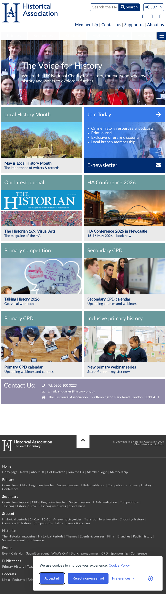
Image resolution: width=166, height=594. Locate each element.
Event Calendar (13, 553)
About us (155, 25)
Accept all (52, 578)
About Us (37, 472)
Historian (146, 36)
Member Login (97, 472)
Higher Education (109, 36)
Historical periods (14, 519)
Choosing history (132, 519)
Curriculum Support (15, 502)
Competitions (117, 485)
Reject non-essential (88, 578)
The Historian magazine (18, 536)
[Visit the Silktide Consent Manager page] (150, 578)
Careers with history (16, 523)
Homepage (10, 472)
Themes (71, 536)
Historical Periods (50, 536)
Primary (14, 36)
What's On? (59, 553)
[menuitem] (14, 36)
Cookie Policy (119, 565)
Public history (142, 536)
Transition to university (100, 519)
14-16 (34, 519)
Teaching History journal (19, 506)
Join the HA (76, 472)
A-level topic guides (67, 519)
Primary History (140, 485)
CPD (23, 485)
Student (72, 36)
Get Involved (56, 472)
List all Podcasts (13, 579)
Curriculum (10, 485)
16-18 (46, 519)
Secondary (43, 36)
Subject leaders (68, 485)
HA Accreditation (93, 485)
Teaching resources (52, 506)
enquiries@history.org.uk (76, 391)
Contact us (111, 25)
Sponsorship (119, 553)
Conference (10, 489)
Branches (123, 536)
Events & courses (77, 523)
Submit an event (13, 540)
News (24, 472)
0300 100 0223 (65, 385)
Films (59, 523)
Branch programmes (85, 553)
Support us (134, 25)
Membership (86, 25)
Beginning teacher (42, 485)
